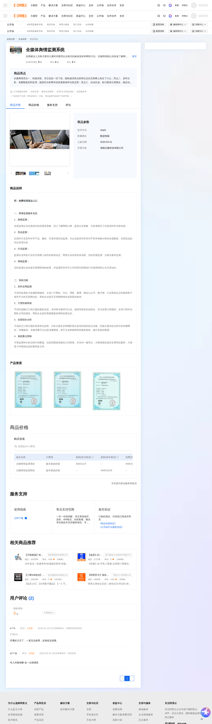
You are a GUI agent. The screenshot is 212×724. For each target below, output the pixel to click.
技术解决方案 (67, 709)
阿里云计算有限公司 (122, 575)
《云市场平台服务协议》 (111, 527)
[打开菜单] (5, 5)
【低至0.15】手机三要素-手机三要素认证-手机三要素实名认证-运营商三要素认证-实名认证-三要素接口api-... (95, 555)
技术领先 (13, 720)
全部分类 (11, 39)
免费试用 (39, 714)
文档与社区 (67, 5)
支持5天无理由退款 (65, 91)
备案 (177, 5)
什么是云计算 (15, 709)
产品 (43, 5)
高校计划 (117, 720)
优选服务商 (81, 91)
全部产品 (39, 709)
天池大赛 (91, 720)
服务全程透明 (47, 91)
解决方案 (53, 5)
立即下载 (21, 518)
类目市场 (51, 24)
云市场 (100, 5)
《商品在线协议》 (108, 523)
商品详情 (15, 105)
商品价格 (33, 105)
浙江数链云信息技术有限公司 (118, 555)
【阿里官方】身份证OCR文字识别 (99, 575)
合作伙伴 (111, 5)
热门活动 (77, 24)
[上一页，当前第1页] (122, 678)
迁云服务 (143, 720)
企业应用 (22, 39)
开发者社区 (92, 714)
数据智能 (34, 39)
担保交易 (35, 91)
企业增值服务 (146, 714)
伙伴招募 (90, 24)
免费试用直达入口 (28, 200)
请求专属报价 (173, 107)
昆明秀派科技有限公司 (58, 555)
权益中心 (80, 5)
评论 (68, 105)
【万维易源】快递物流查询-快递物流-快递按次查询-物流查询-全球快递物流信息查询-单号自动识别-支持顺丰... (35, 555)
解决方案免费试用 (122, 714)
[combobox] (173, 92)
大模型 (33, 5)
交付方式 (82, 130)
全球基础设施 (15, 714)
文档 (88, 709)
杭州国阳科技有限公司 (58, 575)
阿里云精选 (64, 24)
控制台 (185, 5)
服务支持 (52, 105)
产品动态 (39, 720)
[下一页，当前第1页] (132, 678)
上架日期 (82, 142)
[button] (11, 173)
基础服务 (143, 709)
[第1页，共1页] (127, 678)
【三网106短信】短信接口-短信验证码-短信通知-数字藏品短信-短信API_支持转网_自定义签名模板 (35, 575)
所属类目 (82, 136)
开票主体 (82, 148)
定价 (91, 5)
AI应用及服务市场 (35, 24)
